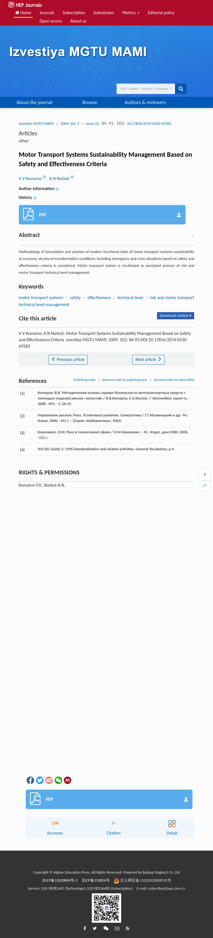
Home (23, 12)
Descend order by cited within (174, 380)
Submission (103, 12)
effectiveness (99, 297)
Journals (47, 12)
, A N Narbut (58, 178)
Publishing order (84, 380)
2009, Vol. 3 (69, 123)
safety (75, 297)
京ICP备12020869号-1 (59, 880)
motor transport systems (41, 297)
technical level (130, 297)
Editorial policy (161, 12)
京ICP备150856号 (96, 880)
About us (78, 21)
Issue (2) (92, 123)
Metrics (131, 12)
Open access (51, 21)
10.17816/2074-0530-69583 (149, 123)
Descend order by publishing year (124, 380)
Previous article (67, 359)
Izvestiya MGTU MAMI (36, 123)
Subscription (74, 12)
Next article (148, 359)
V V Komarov (31, 178)
